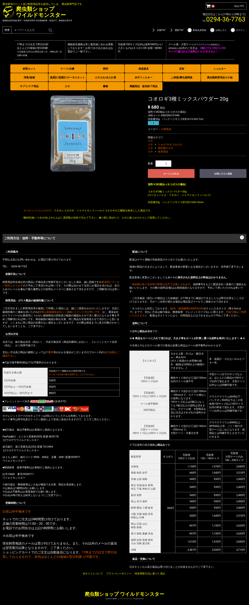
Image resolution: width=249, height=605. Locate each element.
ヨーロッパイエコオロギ (37, 210)
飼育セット (29, 68)
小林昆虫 (166, 129)
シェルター (219, 68)
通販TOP (176, 30)
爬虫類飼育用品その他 (219, 77)
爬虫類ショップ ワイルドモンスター (124, 594)
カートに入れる (171, 173)
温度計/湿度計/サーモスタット (67, 77)
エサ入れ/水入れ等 (105, 77)
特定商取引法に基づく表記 (150, 573)
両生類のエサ (165, 148)
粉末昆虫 (163, 151)
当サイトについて (93, 573)
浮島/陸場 (29, 77)
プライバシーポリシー (118, 573)
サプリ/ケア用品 (29, 86)
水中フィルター (143, 77)
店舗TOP (158, 30)
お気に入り (218, 30)
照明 (105, 68)
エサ (67, 86)
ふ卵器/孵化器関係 (181, 77)
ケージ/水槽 (67, 68)
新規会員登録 (196, 30)
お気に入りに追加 (223, 173)
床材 (181, 68)
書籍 (105, 86)
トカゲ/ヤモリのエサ (170, 144)
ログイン (237, 30)
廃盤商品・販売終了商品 (144, 86)
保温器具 (143, 68)
